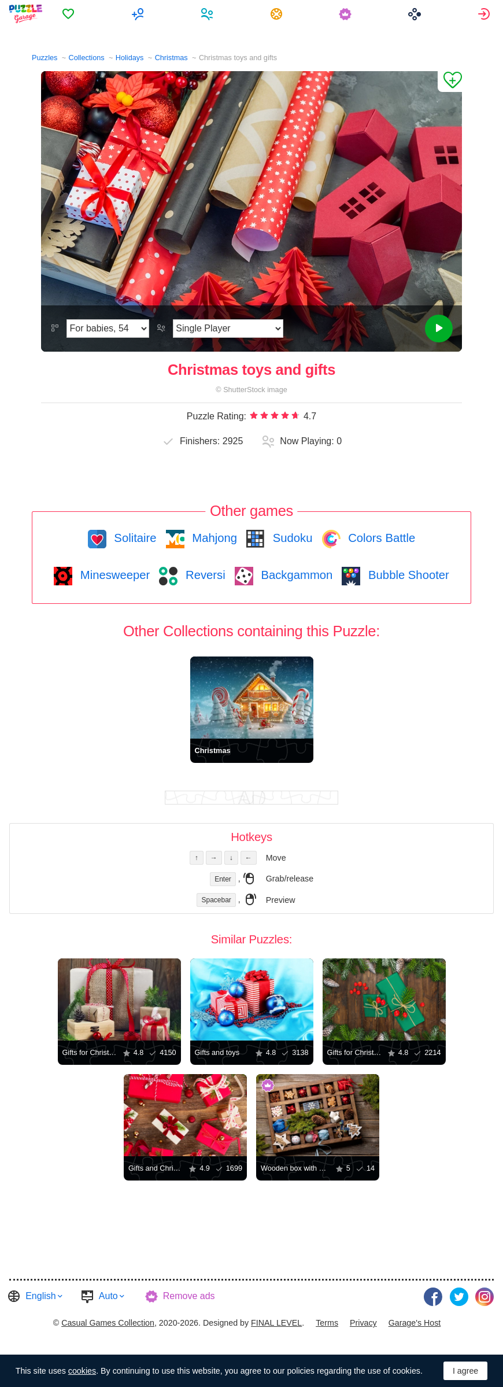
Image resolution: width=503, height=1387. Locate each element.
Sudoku (290, 538)
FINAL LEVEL (276, 1322)
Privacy (363, 1322)
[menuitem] (69, 14)
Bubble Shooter (407, 575)
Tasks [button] (277, 14)
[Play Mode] (228, 328)
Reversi (203, 575)
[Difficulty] (107, 328)
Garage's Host (415, 1322)
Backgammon (295, 575)
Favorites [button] (69, 14)
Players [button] (208, 14)
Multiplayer (139, 14)
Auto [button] (108, 1296)
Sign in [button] (485, 14)
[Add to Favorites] (450, 81)
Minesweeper (113, 575)
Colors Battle (380, 538)
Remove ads (189, 1296)
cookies (82, 1370)
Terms (327, 1322)
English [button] (40, 1296)
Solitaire (134, 538)
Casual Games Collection (107, 1322)
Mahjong (213, 538)
